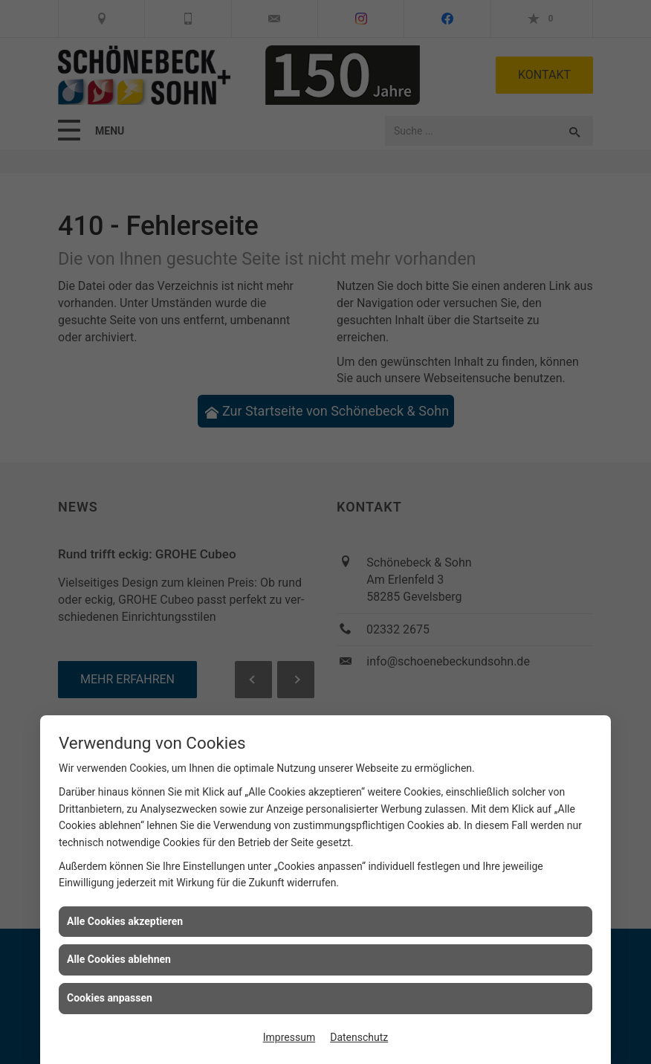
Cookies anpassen (109, 998)
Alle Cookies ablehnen (119, 959)
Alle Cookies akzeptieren (125, 921)
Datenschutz (359, 1037)
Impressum (289, 1037)
